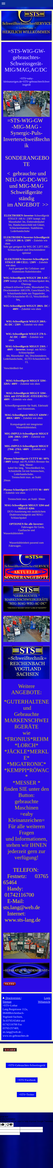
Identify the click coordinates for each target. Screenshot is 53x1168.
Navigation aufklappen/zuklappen (26, 3)
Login (47, 997)
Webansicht (44, 1001)
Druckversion (12, 997)
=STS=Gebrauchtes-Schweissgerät (26, 1065)
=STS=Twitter (26, 1094)
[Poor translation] (9, 1125)
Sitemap (7, 1001)
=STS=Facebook (26, 1079)
